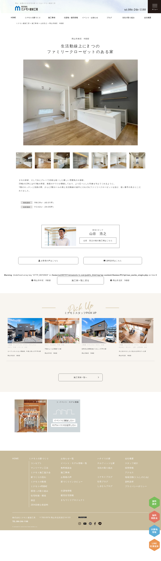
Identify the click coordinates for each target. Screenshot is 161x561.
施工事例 (51, 18)
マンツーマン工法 (39, 498)
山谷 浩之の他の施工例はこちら (97, 241)
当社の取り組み (128, 18)
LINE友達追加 (154, 544)
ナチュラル (32, 345)
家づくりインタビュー (72, 512)
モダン (10, 347)
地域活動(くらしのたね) (137, 508)
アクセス (129, 503)
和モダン (129, 347)
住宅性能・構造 (38, 526)
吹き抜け (53, 345)
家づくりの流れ (38, 508)
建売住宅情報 (67, 526)
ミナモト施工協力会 (41, 503)
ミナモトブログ (105, 507)
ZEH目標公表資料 (39, 535)
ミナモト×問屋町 (39, 517)
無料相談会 (154, 516)
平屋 (58, 345)
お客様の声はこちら (48, 261)
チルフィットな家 (106, 494)
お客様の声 (66, 508)
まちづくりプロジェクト (73, 531)
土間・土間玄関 (138, 347)
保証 (33, 531)
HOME (13, 18)
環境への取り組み (39, 522)
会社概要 (147, 18)
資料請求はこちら (113, 261)
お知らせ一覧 (67, 489)
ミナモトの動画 (38, 512)
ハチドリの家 (103, 489)
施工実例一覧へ (80, 377)
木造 (26, 347)
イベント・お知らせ (90, 18)
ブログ (109, 18)
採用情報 (129, 498)
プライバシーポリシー (136, 517)
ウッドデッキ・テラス (20, 345)
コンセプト (36, 494)
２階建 (10, 345)
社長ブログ (102, 512)
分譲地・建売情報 (71, 18)
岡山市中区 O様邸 (41, 280)
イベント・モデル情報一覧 (74, 494)
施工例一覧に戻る (80, 280)
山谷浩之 (44, 23)
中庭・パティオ (18, 347)
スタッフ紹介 (131, 494)
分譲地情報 (154, 530)
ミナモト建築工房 (23, 23)
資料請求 (154, 502)
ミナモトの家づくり (33, 18)
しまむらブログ (105, 517)
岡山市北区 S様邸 (119, 280)
